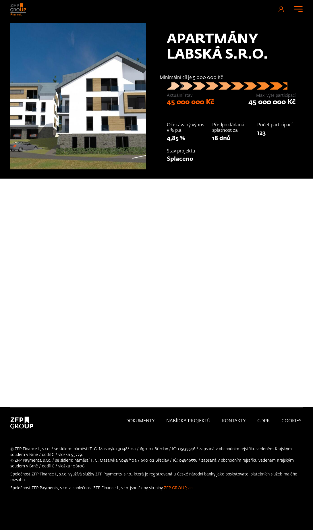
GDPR (263, 421)
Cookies (291, 421)
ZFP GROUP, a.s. (179, 488)
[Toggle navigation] (298, 9)
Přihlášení (281, 9)
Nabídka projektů (188, 421)
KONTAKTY (234, 421)
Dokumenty (140, 421)
